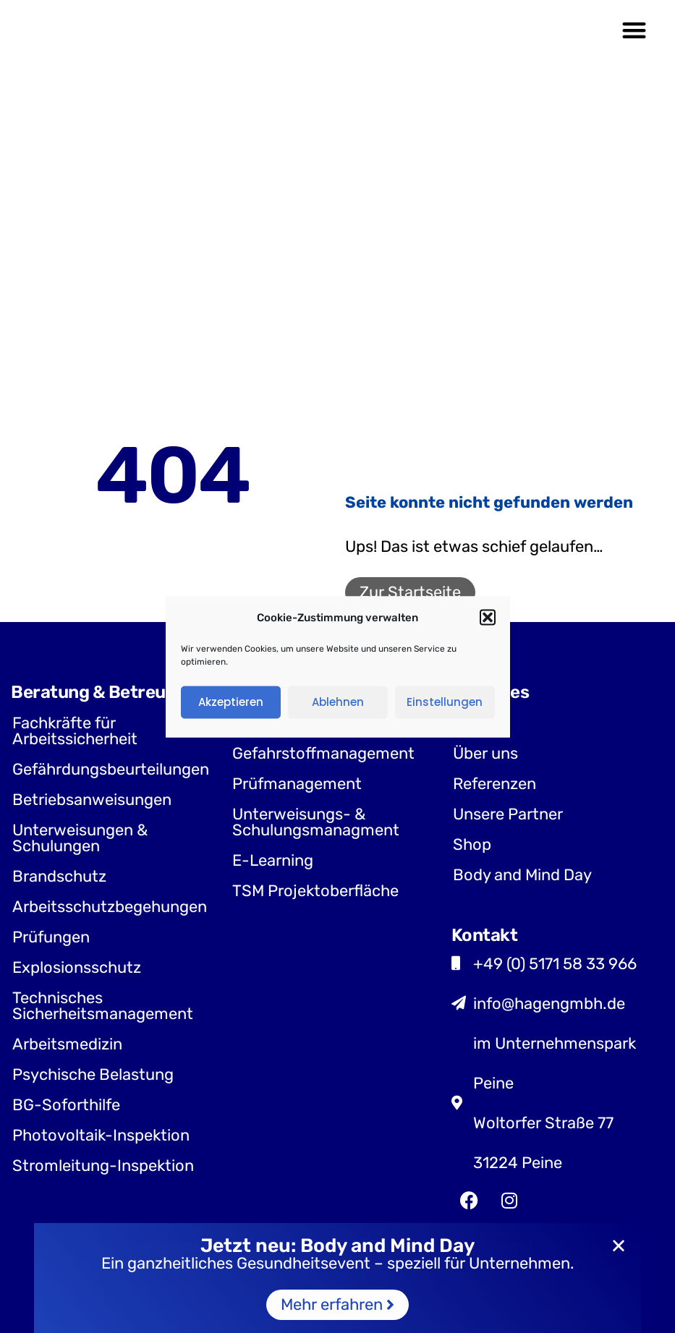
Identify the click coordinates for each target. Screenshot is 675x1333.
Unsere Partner (508, 814)
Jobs (471, 723)
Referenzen (494, 783)
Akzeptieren (230, 702)
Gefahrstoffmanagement (323, 753)
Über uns (485, 753)
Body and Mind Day (522, 875)
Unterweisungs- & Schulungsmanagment (315, 822)
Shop (472, 844)
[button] (487, 617)
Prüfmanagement (297, 783)
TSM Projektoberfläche (315, 890)
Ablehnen (338, 702)
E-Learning (272, 860)
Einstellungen (445, 702)
